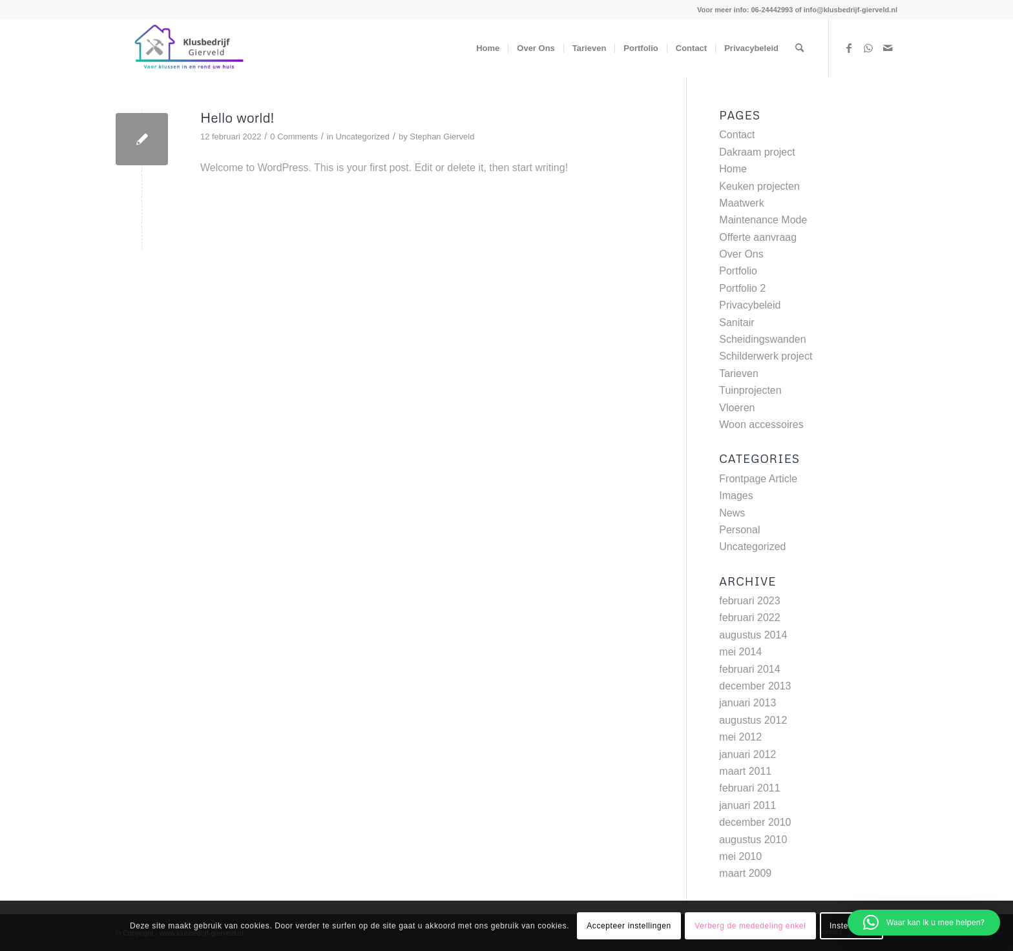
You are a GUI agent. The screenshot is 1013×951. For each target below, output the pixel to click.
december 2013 (755, 685)
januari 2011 (747, 805)
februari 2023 (749, 600)
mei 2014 (740, 651)
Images (736, 495)
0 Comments (293, 136)
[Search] (799, 48)
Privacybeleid (749, 305)
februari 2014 (749, 669)
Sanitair (736, 322)
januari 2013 (747, 702)
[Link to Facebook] (849, 47)
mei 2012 (740, 736)
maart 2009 (745, 873)
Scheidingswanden (762, 339)
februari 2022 (749, 617)
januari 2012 (747, 754)
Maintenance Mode (763, 219)
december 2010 (755, 822)
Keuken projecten (759, 186)
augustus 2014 (753, 634)
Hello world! (237, 117)
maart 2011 (745, 771)
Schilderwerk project (765, 356)
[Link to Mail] (887, 47)
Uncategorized (362, 136)
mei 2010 (740, 856)
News (732, 512)
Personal (739, 529)
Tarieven (738, 373)
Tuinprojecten (750, 390)
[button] (924, 923)
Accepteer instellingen (629, 925)
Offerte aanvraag (758, 237)
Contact (737, 134)
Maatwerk (741, 203)
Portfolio (738, 270)
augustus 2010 (753, 839)
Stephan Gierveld (442, 136)
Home (733, 168)
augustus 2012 (753, 720)
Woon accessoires (761, 424)
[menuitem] (488, 48)
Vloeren (737, 407)
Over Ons (741, 254)
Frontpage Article (758, 478)
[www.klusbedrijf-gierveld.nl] (185, 48)
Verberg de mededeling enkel (750, 925)
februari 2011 (749, 787)
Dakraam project (757, 152)
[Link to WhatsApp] (868, 47)
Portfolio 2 (742, 288)
